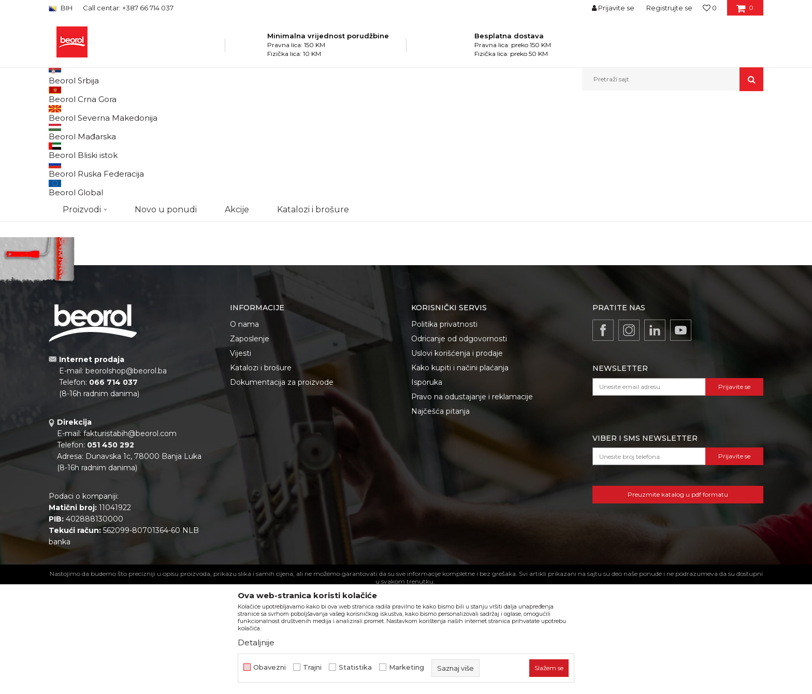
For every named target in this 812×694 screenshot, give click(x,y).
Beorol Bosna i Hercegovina (89, 113)
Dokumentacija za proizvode (282, 489)
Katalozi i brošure (261, 474)
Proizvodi (151, 113)
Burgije (242, 113)
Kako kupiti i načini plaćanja (460, 474)
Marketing (406, 667)
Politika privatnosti (444, 431)
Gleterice (73, 232)
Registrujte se (669, 8)
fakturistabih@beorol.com (130, 540)
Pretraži (101, 298)
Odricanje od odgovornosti (459, 445)
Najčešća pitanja (440, 518)
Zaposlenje (249, 445)
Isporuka (426, 489)
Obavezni (269, 667)
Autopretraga (454, 130)
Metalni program (198, 113)
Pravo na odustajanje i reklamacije (472, 503)
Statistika (355, 667)
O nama (244, 431)
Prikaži (652, 130)
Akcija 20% (76, 220)
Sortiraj (502, 130)
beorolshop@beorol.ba (126, 477)
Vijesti (240, 460)
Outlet (69, 207)
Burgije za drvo (77, 155)
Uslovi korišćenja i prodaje (457, 460)
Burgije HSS (72, 167)
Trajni (312, 667)
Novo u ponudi (166, 79)
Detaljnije (256, 642)
